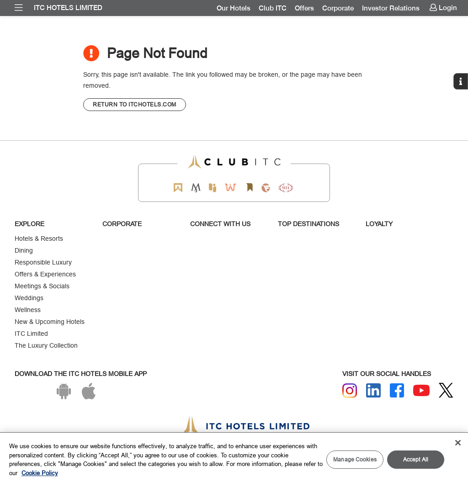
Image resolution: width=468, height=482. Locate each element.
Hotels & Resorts (39, 238)
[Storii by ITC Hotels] (249, 187)
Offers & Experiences (45, 274)
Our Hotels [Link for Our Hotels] (233, 8)
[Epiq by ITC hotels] (212, 187)
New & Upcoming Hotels (50, 321)
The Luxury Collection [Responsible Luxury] (46, 345)
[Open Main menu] (19, 7)
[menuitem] (19, 7)
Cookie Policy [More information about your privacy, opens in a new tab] (39, 473)
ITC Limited (31, 333)
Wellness (28, 309)
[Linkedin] (373, 390)
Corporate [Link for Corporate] (338, 8)
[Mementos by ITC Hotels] (195, 187)
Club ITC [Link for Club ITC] (273, 8)
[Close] (458, 443)
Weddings (29, 298)
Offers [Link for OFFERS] (304, 8)
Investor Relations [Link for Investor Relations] (391, 8)
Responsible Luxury (43, 262)
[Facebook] (397, 390)
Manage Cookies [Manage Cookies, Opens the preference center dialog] (355, 459)
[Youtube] (421, 390)
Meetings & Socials (42, 286)
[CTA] (134, 104)
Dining (24, 250)
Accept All (415, 459)
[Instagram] (349, 390)
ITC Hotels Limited (68, 7)
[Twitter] (446, 390)
